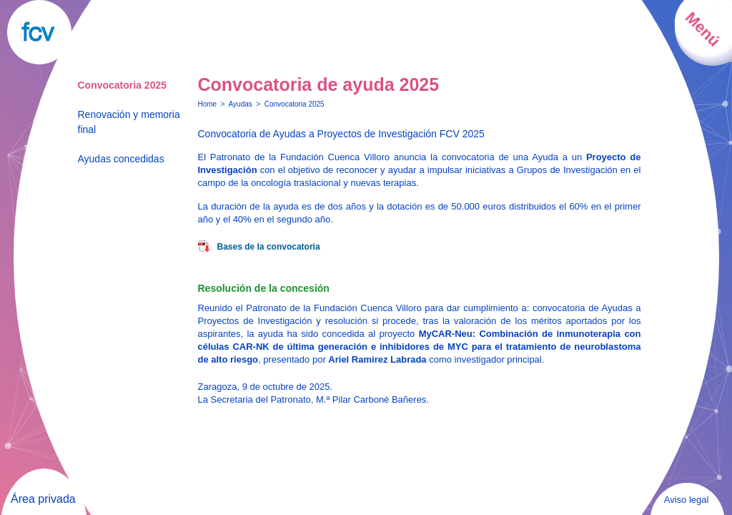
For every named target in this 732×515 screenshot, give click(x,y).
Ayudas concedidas (121, 159)
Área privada (43, 499)
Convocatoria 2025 (122, 85)
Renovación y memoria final (129, 122)
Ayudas (240, 104)
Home (207, 104)
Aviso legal (686, 499)
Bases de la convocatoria (268, 247)
